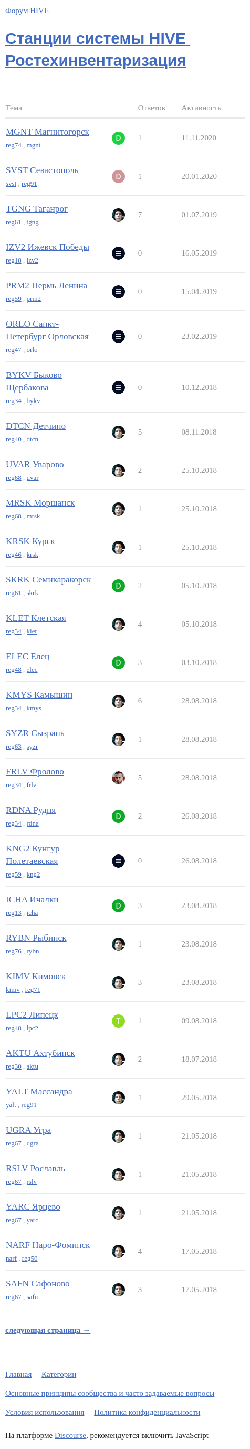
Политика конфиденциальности (147, 1412)
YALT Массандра (39, 1091)
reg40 (14, 439)
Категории (58, 1374)
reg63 (14, 746)
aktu (32, 1066)
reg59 (14, 299)
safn (32, 1297)
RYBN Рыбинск (36, 938)
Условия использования (44, 1412)
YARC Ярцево (33, 1207)
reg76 (14, 951)
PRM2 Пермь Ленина (46, 285)
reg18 (14, 260)
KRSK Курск (30, 541)
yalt (11, 1105)
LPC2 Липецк (32, 1015)
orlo (32, 350)
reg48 (14, 669)
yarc (32, 1220)
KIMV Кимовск (36, 976)
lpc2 (32, 1028)
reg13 (14, 913)
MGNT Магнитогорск (47, 132)
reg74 (14, 145)
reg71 (33, 989)
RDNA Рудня (31, 810)
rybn (33, 951)
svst (11, 183)
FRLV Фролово (35, 772)
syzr (32, 746)
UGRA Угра (28, 1130)
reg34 (14, 401)
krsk (32, 554)
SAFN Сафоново (38, 1284)
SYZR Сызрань (35, 733)
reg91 (29, 183)
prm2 (34, 299)
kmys (34, 708)
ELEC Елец (27, 656)
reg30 (14, 1066)
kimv (13, 989)
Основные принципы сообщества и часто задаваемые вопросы (109, 1393)
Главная (18, 1374)
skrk (32, 593)
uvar (33, 477)
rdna (33, 823)
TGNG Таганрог (37, 209)
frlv (32, 785)
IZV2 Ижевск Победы (47, 247)
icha (32, 913)
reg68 (14, 477)
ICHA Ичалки (32, 899)
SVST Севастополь (42, 170)
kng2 (33, 874)
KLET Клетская (36, 618)
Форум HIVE (27, 10)
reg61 (14, 222)
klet (32, 631)
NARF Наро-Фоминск (48, 1245)
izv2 (32, 260)
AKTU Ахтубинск (40, 1053)
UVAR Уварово (35, 464)
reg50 (30, 1258)
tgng (33, 222)
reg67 (14, 1143)
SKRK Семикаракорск (48, 580)
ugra (33, 1143)
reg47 (14, 350)
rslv (32, 1181)
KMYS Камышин (39, 695)
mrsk (33, 516)
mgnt (34, 145)
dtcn (32, 439)
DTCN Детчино (36, 426)
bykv (33, 401)
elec (32, 669)
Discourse (70, 1435)
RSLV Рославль (35, 1168)
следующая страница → (47, 1330)
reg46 (14, 554)
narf (11, 1258)
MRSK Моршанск (40, 503)
